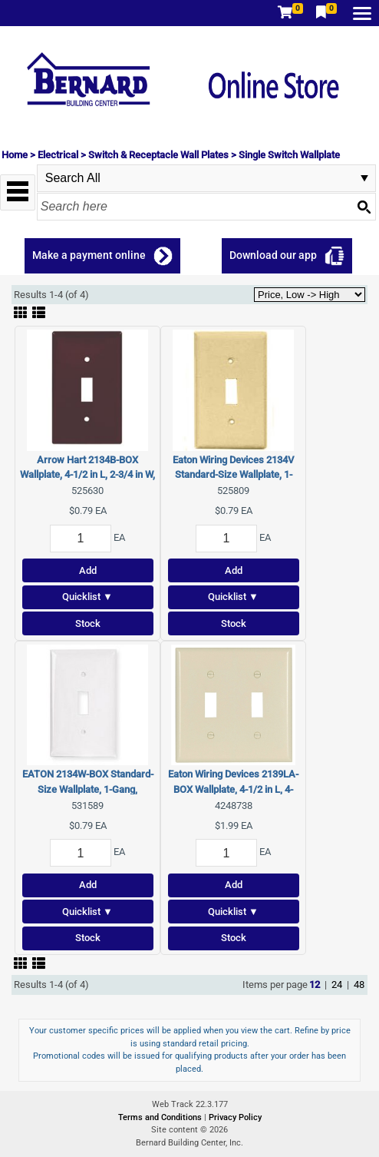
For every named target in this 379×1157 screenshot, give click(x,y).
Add (88, 570)
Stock (88, 623)
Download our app (273, 255)
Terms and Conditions (161, 1117)
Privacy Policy (235, 1117)
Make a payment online (89, 255)
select (364, 178)
